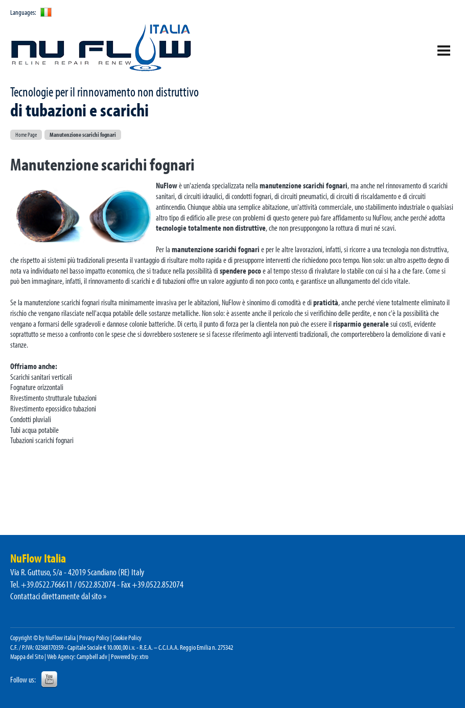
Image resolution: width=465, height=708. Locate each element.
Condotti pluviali (30, 419)
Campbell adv (92, 656)
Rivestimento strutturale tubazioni (53, 398)
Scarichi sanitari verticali (41, 377)
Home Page (26, 134)
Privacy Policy (94, 637)
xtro (144, 656)
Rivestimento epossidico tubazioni (53, 408)
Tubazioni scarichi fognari (42, 440)
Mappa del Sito (26, 656)
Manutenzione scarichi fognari (83, 134)
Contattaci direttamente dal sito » (58, 596)
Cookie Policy (127, 637)
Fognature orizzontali (36, 387)
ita (46, 12)
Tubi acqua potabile (34, 430)
